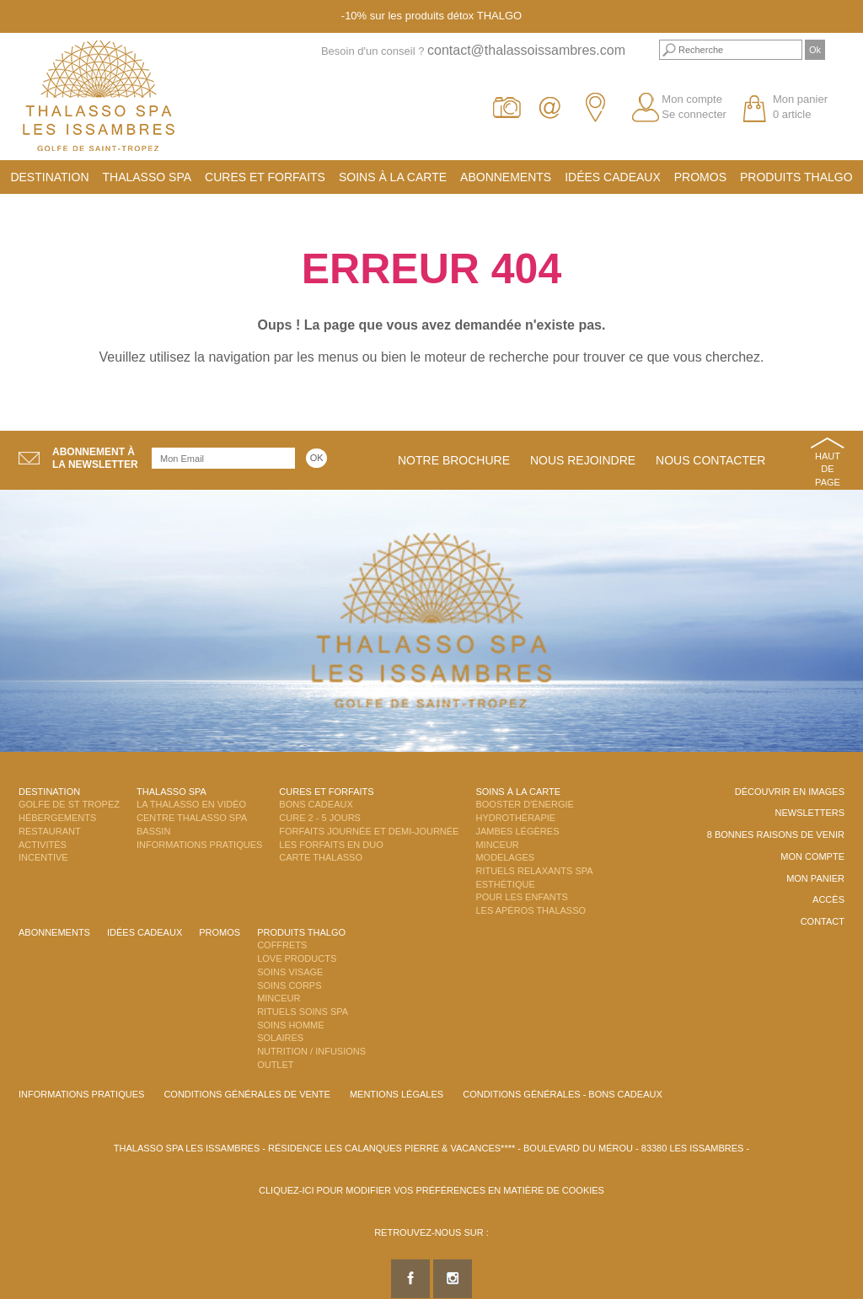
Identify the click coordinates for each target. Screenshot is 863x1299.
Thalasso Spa (147, 177)
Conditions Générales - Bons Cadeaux (562, 1094)
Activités (43, 845)
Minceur (496, 845)
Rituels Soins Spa (302, 1011)
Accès (828, 899)
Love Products (296, 958)
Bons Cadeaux (315, 804)
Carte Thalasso (320, 857)
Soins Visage (290, 972)
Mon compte (692, 99)
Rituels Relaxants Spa (533, 871)
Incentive (43, 857)
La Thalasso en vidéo (191, 804)
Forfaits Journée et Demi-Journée (368, 831)
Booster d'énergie (524, 804)
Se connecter (694, 114)
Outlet (275, 1065)
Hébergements (57, 818)
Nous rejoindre (582, 460)
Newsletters (809, 813)
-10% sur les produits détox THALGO (431, 15)
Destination (49, 177)
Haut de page (827, 469)
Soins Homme (290, 1025)
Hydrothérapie (515, 818)
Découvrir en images (789, 791)
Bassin (153, 831)
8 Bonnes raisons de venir (775, 834)
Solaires (280, 1038)
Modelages (504, 857)
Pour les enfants (521, 897)
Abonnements (505, 177)
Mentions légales (396, 1094)
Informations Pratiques (199, 845)
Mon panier (815, 878)
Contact (822, 921)
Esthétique (504, 884)
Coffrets (282, 945)
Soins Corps (289, 985)
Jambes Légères (517, 831)
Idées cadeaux (613, 177)
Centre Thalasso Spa (192, 818)
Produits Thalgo (796, 177)
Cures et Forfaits (265, 177)
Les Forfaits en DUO (331, 845)
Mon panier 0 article (800, 107)
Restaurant (50, 831)
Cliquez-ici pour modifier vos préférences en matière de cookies (431, 1190)
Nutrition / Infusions (311, 1051)
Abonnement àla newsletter (95, 458)
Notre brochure (454, 460)
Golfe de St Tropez (69, 804)
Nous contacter (710, 460)
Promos (700, 177)
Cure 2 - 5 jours (320, 818)
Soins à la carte (393, 177)
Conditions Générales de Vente (246, 1094)
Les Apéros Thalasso (530, 910)
